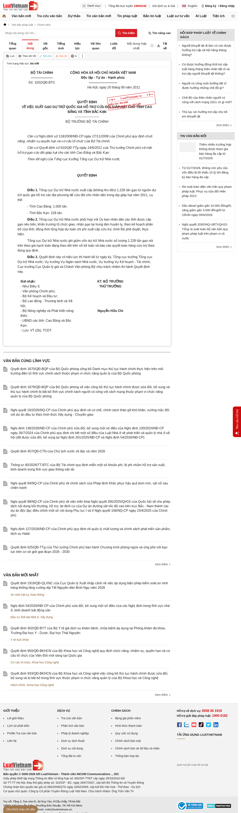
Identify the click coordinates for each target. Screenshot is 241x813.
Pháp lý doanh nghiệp (75, 733)
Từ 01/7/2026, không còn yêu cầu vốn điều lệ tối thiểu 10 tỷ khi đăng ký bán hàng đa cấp (205, 172)
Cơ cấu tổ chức (20, 662)
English (189, 6)
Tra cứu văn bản (49, 16)
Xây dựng (46, 617)
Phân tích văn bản (72, 725)
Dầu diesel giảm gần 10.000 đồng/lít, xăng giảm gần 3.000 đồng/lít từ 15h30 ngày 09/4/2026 (207, 210)
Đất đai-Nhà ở (30, 617)
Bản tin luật (152, 16)
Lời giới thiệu (15, 718)
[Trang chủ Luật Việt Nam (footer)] (23, 769)
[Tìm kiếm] (126, 33)
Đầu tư (15, 617)
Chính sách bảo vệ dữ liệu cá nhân (137, 748)
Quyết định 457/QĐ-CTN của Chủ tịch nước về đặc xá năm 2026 (58, 451)
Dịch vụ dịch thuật (73, 740)
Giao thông (37, 594)
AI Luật (201, 16)
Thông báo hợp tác (127, 756)
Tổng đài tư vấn (71, 756)
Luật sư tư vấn (178, 16)
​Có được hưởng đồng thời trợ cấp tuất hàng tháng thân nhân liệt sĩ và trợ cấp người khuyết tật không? (206, 69)
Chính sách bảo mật (128, 740)
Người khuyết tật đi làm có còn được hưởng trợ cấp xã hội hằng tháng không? (206, 50)
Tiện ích (218, 16)
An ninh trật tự (20, 594)
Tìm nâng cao (159, 33)
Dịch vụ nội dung (72, 748)
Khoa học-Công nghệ (45, 662)
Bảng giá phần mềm (128, 718)
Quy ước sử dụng (126, 733)
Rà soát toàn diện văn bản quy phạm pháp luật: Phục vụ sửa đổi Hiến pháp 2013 (207, 191)
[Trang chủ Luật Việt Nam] (20, 6)
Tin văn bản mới (98, 16)
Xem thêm (163, 564)
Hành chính (18, 685)
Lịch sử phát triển (18, 725)
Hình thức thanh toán (128, 725)
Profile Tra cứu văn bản (22, 733)
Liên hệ (12, 740)
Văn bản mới (21, 16)
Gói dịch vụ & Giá (163, 6)
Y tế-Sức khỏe (20, 639)
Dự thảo (74, 16)
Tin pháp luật (127, 16)
